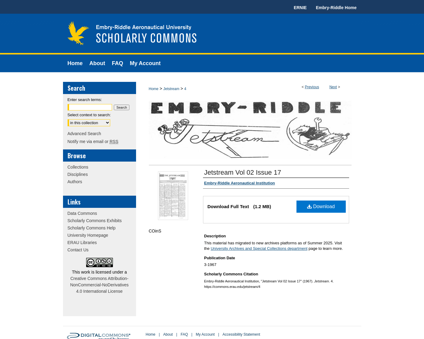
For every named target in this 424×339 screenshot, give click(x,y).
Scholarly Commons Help (92, 227)
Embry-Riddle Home (336, 7)
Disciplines (78, 174)
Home (154, 89)
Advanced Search (84, 133)
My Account (205, 334)
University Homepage (88, 235)
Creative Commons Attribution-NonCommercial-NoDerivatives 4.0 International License (99, 285)
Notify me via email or (93, 141)
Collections (78, 167)
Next (333, 87)
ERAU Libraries (82, 242)
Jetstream (171, 89)
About (168, 334)
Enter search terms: (85, 99)
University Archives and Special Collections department (259, 248)
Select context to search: (89, 115)
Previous (312, 87)
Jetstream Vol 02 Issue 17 (242, 172)
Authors (75, 181)
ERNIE (300, 7)
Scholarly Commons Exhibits (95, 220)
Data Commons (82, 213)
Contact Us (78, 249)
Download (321, 206)
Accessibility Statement (241, 334)
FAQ (184, 334)
